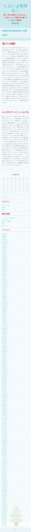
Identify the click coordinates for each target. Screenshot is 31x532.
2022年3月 (4, 319)
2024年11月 (5, 264)
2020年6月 (4, 359)
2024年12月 (5, 262)
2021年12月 (5, 325)
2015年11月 (5, 463)
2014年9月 (4, 490)
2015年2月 (4, 480)
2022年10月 (5, 306)
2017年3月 (4, 433)
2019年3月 (4, 387)
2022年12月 (5, 302)
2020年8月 (4, 355)
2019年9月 (4, 376)
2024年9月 (4, 266)
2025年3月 (4, 256)
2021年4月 (4, 340)
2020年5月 (4, 361)
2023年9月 (4, 285)
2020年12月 (5, 347)
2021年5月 (4, 338)
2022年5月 (4, 315)
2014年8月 (4, 491)
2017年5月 (4, 429)
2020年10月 (5, 351)
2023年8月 (4, 287)
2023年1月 (4, 300)
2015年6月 (4, 473)
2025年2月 (4, 258)
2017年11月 (5, 418)
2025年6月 (4, 251)
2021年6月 (4, 336)
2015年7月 (4, 471)
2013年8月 (4, 514)
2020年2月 (4, 366)
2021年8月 (4, 332)
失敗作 (3, 207)
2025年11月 (5, 241)
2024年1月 (4, 279)
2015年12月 (5, 461)
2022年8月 (4, 309)
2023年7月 (4, 289)
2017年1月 (4, 436)
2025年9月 (4, 245)
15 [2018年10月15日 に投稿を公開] (3, 187)
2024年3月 (4, 275)
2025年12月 (5, 239)
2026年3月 (4, 234)
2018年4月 (4, 408)
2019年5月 (4, 383)
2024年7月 (4, 270)
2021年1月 (4, 345)
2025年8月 (4, 247)
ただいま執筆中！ (15, 8)
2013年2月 (4, 524)
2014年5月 (4, 497)
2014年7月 (4, 493)
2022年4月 (4, 317)
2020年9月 (4, 353)
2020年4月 (4, 363)
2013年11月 (5, 508)
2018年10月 (5, 397)
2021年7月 (4, 334)
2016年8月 (4, 446)
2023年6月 (4, 290)
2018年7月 (4, 402)
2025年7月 (4, 249)
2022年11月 (5, 304)
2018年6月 (4, 404)
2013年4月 (4, 520)
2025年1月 (4, 260)
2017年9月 (4, 421)
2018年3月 (4, 410)
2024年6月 (4, 271)
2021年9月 (4, 330)
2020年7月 (4, 357)
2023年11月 (5, 283)
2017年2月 (4, 435)
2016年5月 (4, 452)
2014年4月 (4, 499)
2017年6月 (4, 427)
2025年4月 (4, 254)
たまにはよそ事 (5, 205)
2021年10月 (5, 328)
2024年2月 (4, 277)
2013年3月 (4, 522)
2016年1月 (4, 459)
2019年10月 (5, 374)
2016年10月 (5, 442)
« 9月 (3, 197)
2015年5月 (4, 474)
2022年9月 (4, 308)
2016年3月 (4, 455)
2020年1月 (4, 368)
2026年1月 (4, 237)
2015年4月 (4, 476)
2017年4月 (4, 431)
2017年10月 (5, 419)
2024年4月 (4, 273)
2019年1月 (4, 391)
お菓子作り (4, 225)
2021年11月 (5, 326)
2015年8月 (4, 469)
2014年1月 (4, 505)
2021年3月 (4, 342)
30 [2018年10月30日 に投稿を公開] (7, 192)
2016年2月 (4, 457)
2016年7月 (4, 448)
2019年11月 (5, 372)
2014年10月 (5, 488)
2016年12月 (5, 438)
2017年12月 (5, 416)
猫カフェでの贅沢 (6, 221)
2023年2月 (4, 298)
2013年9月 (4, 512)
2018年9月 (4, 399)
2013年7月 (4, 516)
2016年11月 (5, 440)
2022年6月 (4, 313)
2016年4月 (4, 454)
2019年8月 (4, 378)
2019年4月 (4, 385)
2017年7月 (4, 425)
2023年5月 (4, 292)
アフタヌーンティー (7, 219)
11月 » (6, 197)
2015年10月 (5, 465)
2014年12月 (5, 484)
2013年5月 (4, 518)
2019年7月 (4, 380)
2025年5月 (4, 253)
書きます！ (4, 209)
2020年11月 (5, 349)
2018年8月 (4, 400)
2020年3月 (4, 364)
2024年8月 (4, 268)
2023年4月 (4, 294)
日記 (3, 223)
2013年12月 (5, 507)
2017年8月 (4, 423)
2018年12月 (5, 393)
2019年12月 (5, 370)
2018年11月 (5, 395)
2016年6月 (4, 450)
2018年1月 (4, 414)
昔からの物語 (8, 43)
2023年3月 (4, 296)
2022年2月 (4, 321)
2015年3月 (4, 478)
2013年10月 (5, 510)
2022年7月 (4, 311)
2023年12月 (5, 281)
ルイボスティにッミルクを (15, 112)
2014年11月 (5, 486)
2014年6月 (4, 495)
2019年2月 (4, 389)
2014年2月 (4, 503)
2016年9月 (4, 444)
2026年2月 (4, 236)
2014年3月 (4, 501)
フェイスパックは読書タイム (9, 218)
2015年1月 (4, 482)
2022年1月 (4, 323)
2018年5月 (4, 406)
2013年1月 (4, 526)
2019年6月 (4, 381)
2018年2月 (4, 412)
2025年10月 (5, 243)
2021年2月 (4, 344)
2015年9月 (4, 467)
